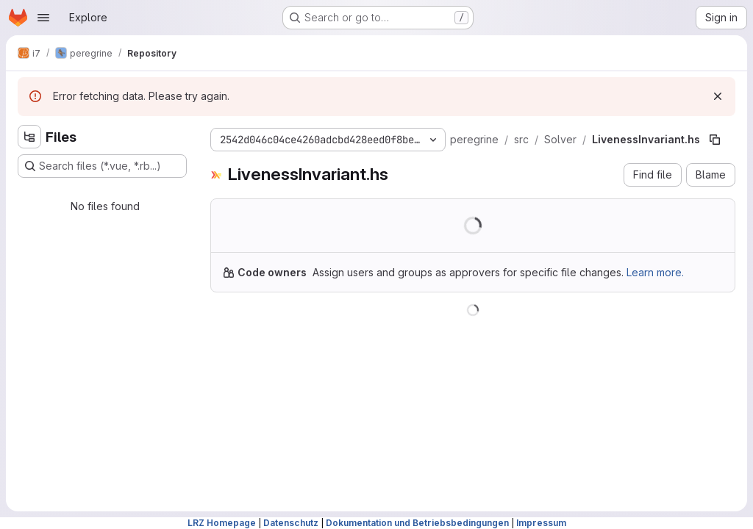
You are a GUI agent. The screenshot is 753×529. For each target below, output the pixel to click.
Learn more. (655, 272)
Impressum (541, 522)
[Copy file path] (715, 139)
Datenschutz (290, 522)
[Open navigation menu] (43, 17)
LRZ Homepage (222, 522)
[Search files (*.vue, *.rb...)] (102, 166)
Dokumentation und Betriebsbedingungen (417, 522)
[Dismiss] (718, 96)
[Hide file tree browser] (29, 136)
